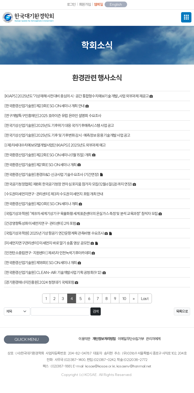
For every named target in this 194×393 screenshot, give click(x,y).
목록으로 (182, 311)
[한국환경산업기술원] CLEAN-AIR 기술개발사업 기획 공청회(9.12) (53, 272)
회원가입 (85, 4)
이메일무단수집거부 (131, 338)
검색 (96, 311)
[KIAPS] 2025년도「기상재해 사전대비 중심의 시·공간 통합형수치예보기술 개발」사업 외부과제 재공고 (76, 96)
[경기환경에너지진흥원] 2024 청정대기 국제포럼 (39, 282)
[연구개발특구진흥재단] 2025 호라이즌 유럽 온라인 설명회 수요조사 (52, 115)
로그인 (71, 4)
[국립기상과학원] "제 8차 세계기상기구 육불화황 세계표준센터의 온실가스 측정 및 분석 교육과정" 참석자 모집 (81, 213)
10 (124, 298)
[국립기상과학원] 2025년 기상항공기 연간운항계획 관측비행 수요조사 (54, 233)
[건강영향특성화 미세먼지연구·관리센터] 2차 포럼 (40, 223)
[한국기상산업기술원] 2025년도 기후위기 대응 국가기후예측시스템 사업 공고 (59, 125)
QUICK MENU (26, 339)
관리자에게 (153, 338)
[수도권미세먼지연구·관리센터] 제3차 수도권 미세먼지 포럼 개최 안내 (53, 194)
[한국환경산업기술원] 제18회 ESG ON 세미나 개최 (40, 262)
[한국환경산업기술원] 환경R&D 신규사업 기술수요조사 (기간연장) (51, 174)
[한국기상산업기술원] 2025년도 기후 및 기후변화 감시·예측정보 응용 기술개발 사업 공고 (67, 135)
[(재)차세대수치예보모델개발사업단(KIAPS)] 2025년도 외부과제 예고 (54, 145)
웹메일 (98, 4)
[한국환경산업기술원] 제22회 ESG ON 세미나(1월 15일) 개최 (48, 154)
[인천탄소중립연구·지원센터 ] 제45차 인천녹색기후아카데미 (47, 252)
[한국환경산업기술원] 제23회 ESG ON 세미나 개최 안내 (44, 105)
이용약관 (84, 338)
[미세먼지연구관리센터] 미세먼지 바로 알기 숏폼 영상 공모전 (47, 243)
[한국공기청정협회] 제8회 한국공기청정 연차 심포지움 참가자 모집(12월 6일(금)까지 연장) (68, 184)
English (116, 4)
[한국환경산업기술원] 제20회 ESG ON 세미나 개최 (41, 204)
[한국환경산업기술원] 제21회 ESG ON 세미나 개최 (40, 164)
